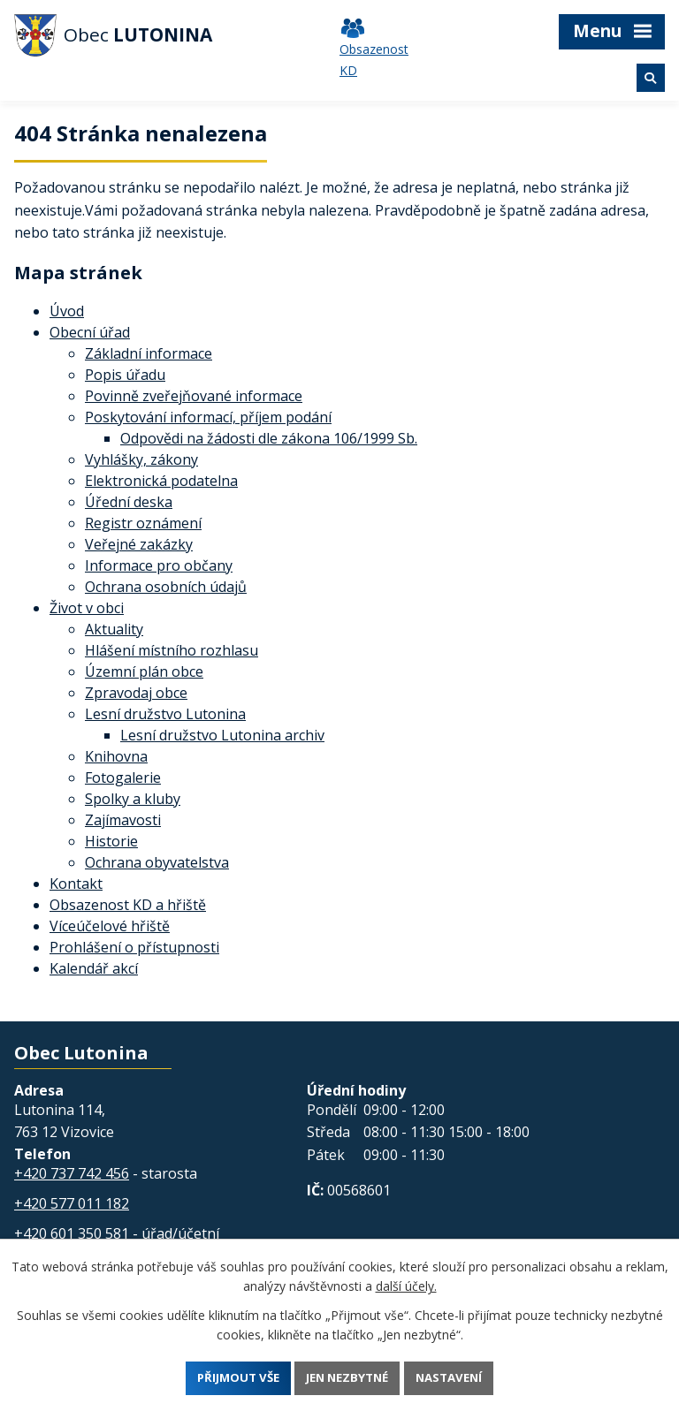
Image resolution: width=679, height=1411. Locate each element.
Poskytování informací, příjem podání (208, 417)
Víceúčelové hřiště (110, 926)
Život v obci (87, 608)
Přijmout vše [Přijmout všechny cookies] (231, 1377)
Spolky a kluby (132, 798)
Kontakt (76, 883)
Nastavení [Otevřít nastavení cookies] (457, 1377)
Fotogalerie (123, 777)
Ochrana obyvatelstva (157, 862)
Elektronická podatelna (161, 480)
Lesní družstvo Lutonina (165, 714)
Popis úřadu (125, 374)
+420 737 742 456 (71, 1173)
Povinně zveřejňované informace (193, 396)
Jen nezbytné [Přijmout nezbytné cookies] (348, 1377)
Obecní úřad (90, 332)
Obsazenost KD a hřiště (128, 904)
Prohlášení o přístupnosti (134, 947)
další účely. (406, 1284)
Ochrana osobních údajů (166, 586)
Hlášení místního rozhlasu (171, 650)
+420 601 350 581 (71, 1233)
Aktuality (114, 629)
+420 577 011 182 (71, 1203)
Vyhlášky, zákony (141, 459)
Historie (111, 841)
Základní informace (148, 353)
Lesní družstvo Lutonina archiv (222, 735)
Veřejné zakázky (139, 544)
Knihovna (116, 756)
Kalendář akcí (94, 968)
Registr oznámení (143, 523)
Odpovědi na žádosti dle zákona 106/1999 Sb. (268, 438)
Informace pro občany (159, 565)
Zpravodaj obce (136, 692)
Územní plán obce (144, 671)
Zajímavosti (123, 820)
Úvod (67, 311)
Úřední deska (128, 502)
